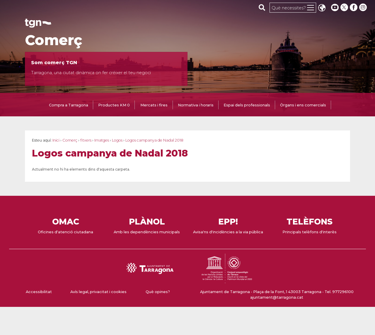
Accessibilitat (39, 292)
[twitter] (345, 7)
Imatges (101, 140)
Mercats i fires (154, 105)
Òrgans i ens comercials (303, 105)
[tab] (68, 105)
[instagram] (363, 7)
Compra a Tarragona (68, 105)
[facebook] (354, 7)
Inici (55, 140)
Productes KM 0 (114, 105)
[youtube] (335, 7)
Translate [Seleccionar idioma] (321, 8)
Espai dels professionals (247, 105)
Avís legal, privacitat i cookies (98, 292)
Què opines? (158, 292)
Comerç (53, 40)
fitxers (85, 140)
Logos (117, 140)
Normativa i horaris (196, 105)
